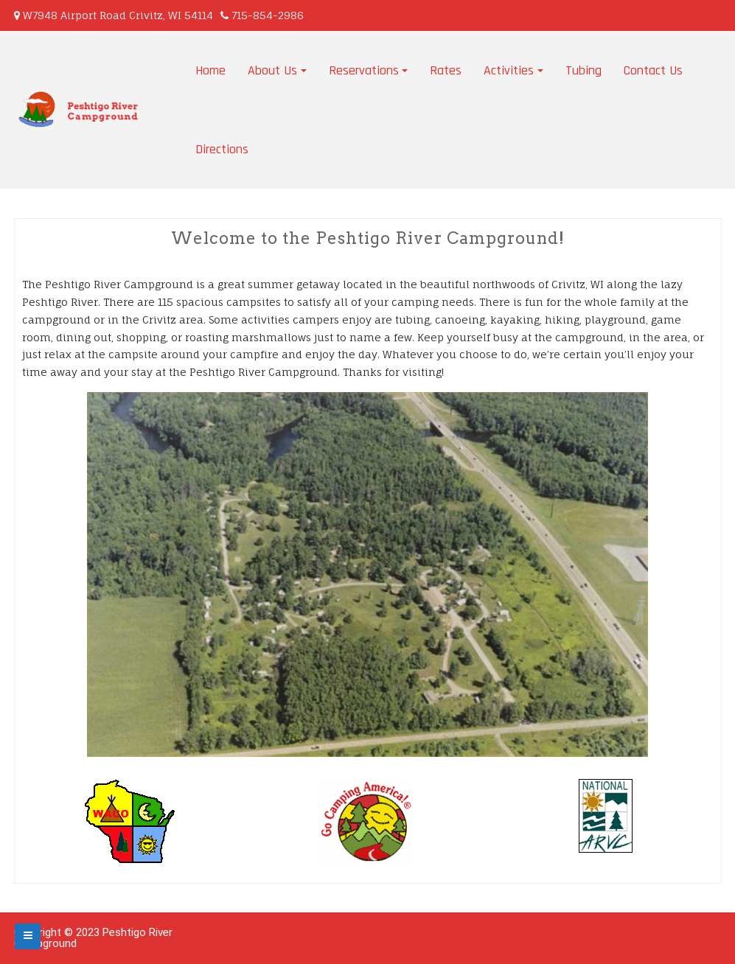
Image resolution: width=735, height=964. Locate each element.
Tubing (583, 70)
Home (210, 70)
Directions (221, 149)
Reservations (364, 70)
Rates (445, 70)
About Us (272, 70)
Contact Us (653, 70)
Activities (509, 70)
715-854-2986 (267, 15)
